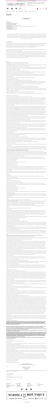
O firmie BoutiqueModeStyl (40, 384)
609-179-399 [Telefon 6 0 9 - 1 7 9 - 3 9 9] (29, 4)
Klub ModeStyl (39, 385)
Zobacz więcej (34, 0)
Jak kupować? (7, 384)
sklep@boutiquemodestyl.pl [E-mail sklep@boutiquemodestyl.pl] (31, 5)
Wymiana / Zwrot (8, 386)
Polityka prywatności (29, 384)
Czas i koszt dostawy (19, 386)
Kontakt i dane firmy (29, 386)
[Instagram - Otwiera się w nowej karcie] (12, 8)
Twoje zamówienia (19, 385)
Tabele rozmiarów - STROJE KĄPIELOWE (10, 385)
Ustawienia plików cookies (30, 385)
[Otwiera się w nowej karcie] (7, 8)
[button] (37, 8)
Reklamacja (7, 387)
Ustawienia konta (18, 384)
